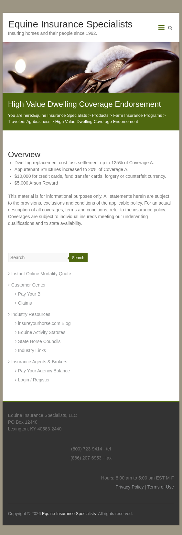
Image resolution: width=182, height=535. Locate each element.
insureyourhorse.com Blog (44, 323)
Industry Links (32, 350)
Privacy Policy (129, 487)
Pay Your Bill (31, 294)
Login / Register (34, 379)
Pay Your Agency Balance (44, 370)
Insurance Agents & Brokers (39, 361)
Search (78, 258)
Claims (25, 303)
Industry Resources (30, 314)
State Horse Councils (39, 341)
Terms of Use (160, 487)
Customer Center (28, 285)
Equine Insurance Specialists (70, 24)
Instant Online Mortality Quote (41, 273)
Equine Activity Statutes (41, 332)
